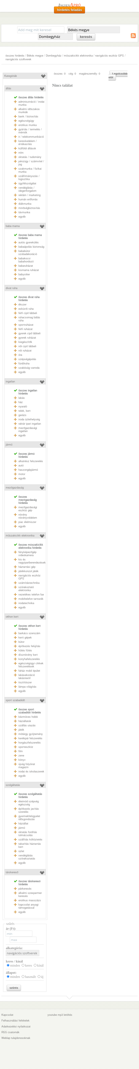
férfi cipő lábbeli (27, 313)
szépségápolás (27, 359)
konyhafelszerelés (29, 659)
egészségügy (26, 120)
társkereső (12, 872)
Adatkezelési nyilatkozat (16, 1026)
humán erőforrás (28, 199)
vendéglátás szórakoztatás (26, 857)
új (42, 976)
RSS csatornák (10, 1032)
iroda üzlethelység (29, 419)
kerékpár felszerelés (30, 738)
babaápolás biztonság (31, 246)
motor (21, 474)
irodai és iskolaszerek (31, 771)
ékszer (22, 304)
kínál (40, 965)
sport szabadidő (15, 700)
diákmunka (24, 203)
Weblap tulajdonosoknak (15, 1038)
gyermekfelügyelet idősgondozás (29, 818)
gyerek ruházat (27, 337)
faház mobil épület (29, 670)
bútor (21, 641)
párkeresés (25, 888)
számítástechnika (29, 582)
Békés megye (35, 55)
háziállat (23, 823)
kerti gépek (25, 637)
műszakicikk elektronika (78, 55)
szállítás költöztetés (30, 839)
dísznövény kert (28, 654)
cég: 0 (72, 73)
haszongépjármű (28, 469)
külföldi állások (27, 148)
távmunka (24, 212)
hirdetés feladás (69, 10)
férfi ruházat (25, 329)
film (20, 751)
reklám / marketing (29, 195)
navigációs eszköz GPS (109, 55)
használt (30, 976)
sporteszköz (25, 746)
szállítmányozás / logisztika (29, 178)
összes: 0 (60, 73)
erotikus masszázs (29, 900)
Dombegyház (53, 55)
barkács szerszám (29, 633)
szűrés (13, 987)
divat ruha (11, 288)
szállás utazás (27, 725)
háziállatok (24, 721)
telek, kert (24, 410)
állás (8, 88)
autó (21, 465)
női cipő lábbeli (27, 346)
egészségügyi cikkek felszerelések (30, 665)
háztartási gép (26, 566)
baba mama (13, 226)
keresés (86, 37)
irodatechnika (26, 603)
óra (20, 354)
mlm (21, 152)
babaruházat (25, 265)
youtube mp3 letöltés (59, 1014)
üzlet (21, 851)
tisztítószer (25, 682)
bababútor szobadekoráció (27, 252)
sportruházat (25, 324)
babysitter (24, 274)
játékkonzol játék (28, 571)
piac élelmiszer (27, 522)
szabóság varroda (29, 367)
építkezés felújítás (29, 646)
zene (21, 755)
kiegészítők (25, 341)
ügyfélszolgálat (27, 183)
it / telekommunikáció (31, 136)
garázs (22, 415)
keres (28, 965)
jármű (9, 444)
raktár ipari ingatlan (29, 423)
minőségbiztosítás (29, 208)
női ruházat (25, 350)
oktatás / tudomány (29, 157)
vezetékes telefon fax (31, 594)
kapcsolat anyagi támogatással (28, 906)
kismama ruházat (28, 270)
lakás (21, 397)
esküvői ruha (26, 308)
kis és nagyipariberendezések (32, 561)
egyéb (22, 216)
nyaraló (22, 406)
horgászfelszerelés (29, 742)
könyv (22, 759)
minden (15, 965)
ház (20, 402)
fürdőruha (23, 363)
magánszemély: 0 (89, 73)
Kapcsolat (7, 1014)
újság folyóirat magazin (26, 766)
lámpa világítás (27, 686)
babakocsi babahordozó (26, 260)
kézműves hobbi (28, 716)
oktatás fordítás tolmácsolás (27, 834)
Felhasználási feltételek (15, 1020)
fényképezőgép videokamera (27, 554)
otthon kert (12, 616)
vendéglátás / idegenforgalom (27, 189)
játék (21, 729)
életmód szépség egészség (28, 803)
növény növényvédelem (27, 516)
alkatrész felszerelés (30, 461)
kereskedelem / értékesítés (27, 142)
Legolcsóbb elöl (118, 75)
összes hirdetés (15, 55)
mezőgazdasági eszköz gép (27, 509)
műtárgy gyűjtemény (30, 734)
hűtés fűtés (25, 650)
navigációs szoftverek (18, 59)
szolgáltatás (13, 785)
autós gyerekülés (28, 242)
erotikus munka (27, 125)
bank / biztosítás (28, 116)
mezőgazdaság (15, 487)
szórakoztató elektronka (26, 589)
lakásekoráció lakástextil (26, 676)
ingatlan (10, 381)
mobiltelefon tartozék (30, 598)
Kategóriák (10, 75)
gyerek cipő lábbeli (29, 333)
